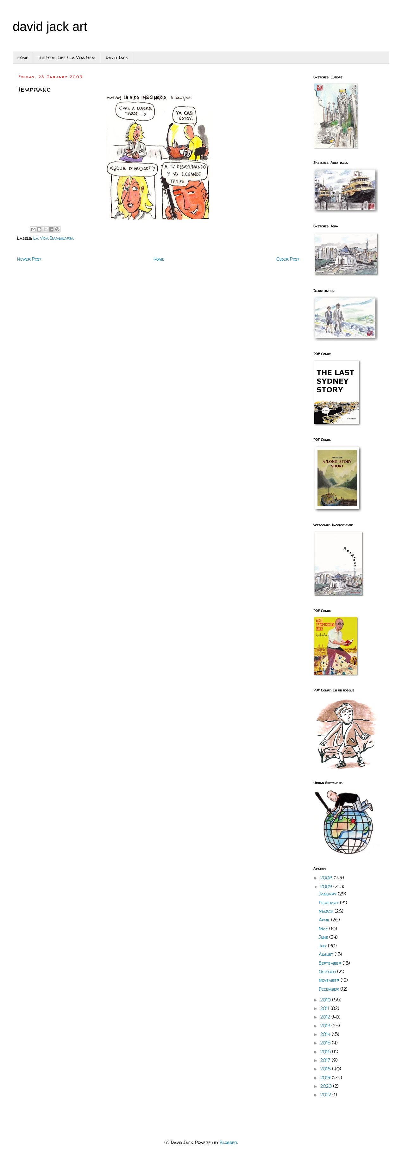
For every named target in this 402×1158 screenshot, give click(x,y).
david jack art (50, 27)
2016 (326, 1052)
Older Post (287, 259)
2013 (325, 1026)
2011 (325, 1008)
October (328, 972)
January (328, 894)
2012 (325, 1017)
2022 (326, 1095)
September (330, 963)
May (324, 929)
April (325, 920)
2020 (326, 1086)
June (324, 937)
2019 (326, 1077)
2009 (326, 886)
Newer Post (29, 259)
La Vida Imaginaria (53, 238)
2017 (326, 1060)
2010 (326, 1000)
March (327, 911)
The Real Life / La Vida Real (67, 57)
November (330, 980)
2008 (327, 878)
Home (22, 57)
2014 (326, 1034)
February (329, 903)
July (323, 946)
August (327, 954)
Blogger (228, 1142)
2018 (326, 1069)
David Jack (117, 57)
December (329, 989)
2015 (326, 1043)
